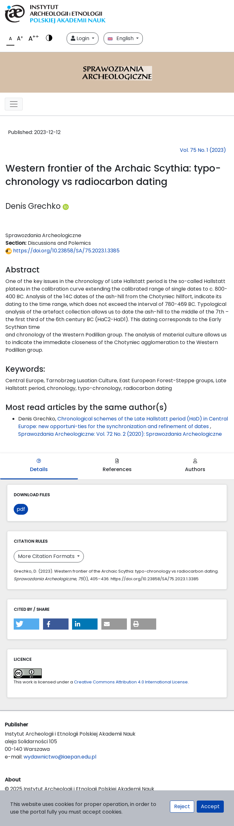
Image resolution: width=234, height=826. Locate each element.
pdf (21, 509)
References (117, 466)
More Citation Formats (47, 556)
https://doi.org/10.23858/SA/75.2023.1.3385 (62, 250)
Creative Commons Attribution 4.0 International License (131, 682)
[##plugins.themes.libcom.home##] (117, 72)
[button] (26, 624)
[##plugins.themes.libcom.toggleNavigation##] (14, 104)
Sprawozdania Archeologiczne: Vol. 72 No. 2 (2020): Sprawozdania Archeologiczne (120, 434)
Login (81, 38)
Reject (182, 806)
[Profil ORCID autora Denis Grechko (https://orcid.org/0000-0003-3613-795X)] (65, 206)
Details (39, 466)
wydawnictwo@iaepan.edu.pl (60, 756)
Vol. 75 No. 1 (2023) (203, 150)
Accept (210, 806)
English (121, 38)
